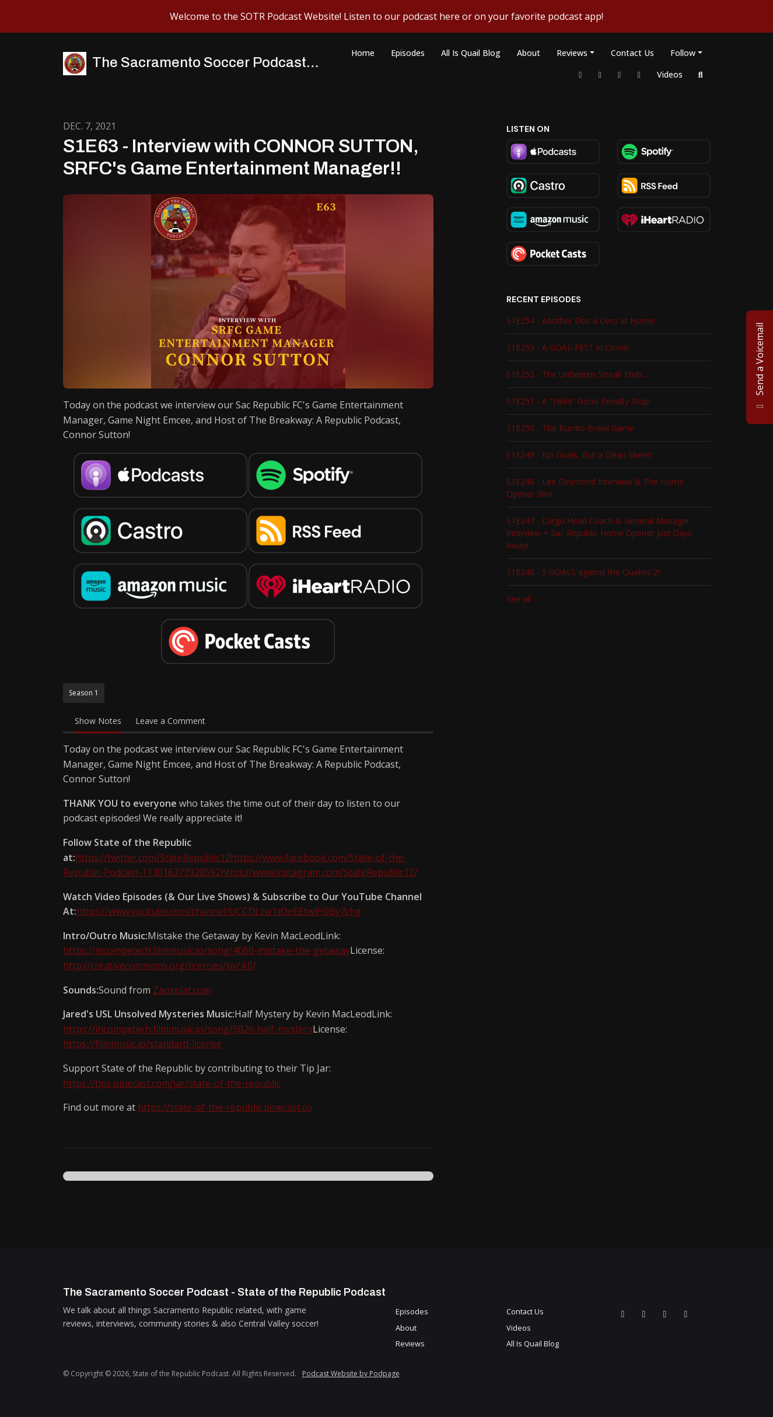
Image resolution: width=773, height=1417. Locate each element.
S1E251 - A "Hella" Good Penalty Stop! (578, 401)
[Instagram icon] (665, 1314)
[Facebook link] (580, 74)
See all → (523, 598)
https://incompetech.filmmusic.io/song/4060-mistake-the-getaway (206, 950)
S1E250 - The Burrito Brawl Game (570, 427)
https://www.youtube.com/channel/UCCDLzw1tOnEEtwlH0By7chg (218, 911)
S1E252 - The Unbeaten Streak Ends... (577, 374)
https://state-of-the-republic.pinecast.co (225, 1107)
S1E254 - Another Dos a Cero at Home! (580, 320)
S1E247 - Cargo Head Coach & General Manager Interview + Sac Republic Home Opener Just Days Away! (599, 533)
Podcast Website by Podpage (351, 1373)
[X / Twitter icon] (644, 1314)
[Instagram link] (619, 74)
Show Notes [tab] (98, 720)
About (528, 52)
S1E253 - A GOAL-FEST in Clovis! (567, 347)
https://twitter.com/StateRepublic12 (152, 857)
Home (363, 52)
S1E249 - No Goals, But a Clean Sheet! (579, 454)
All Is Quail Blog (471, 52)
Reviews (572, 52)
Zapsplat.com (182, 990)
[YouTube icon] (686, 1314)
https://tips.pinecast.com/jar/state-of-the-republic (172, 1083)
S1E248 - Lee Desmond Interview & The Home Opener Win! (595, 487)
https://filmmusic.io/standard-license (142, 1043)
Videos (670, 74)
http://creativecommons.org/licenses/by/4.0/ (159, 965)
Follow (682, 52)
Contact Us (632, 52)
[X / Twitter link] (600, 74)
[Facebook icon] (623, 1314)
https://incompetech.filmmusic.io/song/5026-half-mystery (188, 1029)
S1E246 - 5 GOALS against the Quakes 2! (583, 572)
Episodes (408, 52)
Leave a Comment (170, 720)
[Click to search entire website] (701, 74)
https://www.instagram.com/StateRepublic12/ (319, 872)
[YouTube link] (639, 74)
